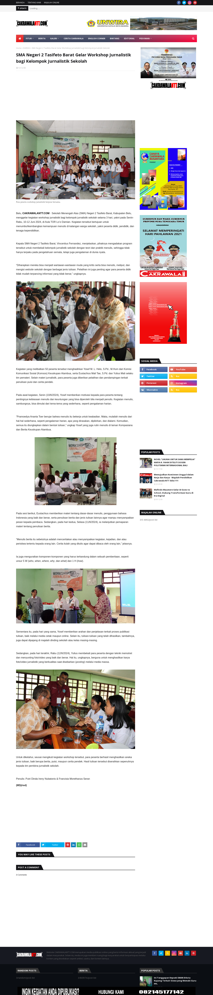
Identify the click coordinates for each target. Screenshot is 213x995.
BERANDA (20, 2)
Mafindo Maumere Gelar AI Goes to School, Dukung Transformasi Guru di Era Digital (173, 492)
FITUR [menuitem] (29, 38)
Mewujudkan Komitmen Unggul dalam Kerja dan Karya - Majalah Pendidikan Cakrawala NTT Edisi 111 (174, 477)
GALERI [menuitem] (53, 38)
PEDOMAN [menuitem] (144, 38)
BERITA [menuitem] (41, 38)
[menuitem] (19, 38)
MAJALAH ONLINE (51, 2)
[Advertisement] (75, 95)
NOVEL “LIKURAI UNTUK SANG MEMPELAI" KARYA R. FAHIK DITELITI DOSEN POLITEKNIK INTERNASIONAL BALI (174, 462)
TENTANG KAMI (34, 2)
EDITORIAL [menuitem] (129, 38)
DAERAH (26, 48)
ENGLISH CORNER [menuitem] (96, 38)
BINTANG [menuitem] (114, 38)
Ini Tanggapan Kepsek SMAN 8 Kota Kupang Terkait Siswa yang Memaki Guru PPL (175, 980)
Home (18, 48)
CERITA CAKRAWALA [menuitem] (73, 38)
